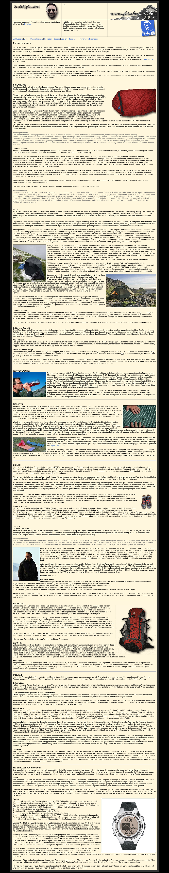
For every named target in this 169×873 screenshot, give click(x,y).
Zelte (26, 39)
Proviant (82, 39)
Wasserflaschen (36, 39)
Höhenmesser (92, 39)
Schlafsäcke (18, 39)
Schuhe (57, 39)
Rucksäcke (72, 39)
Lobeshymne (148, 59)
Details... (27, 24)
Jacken (64, 39)
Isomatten (48, 39)
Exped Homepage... (58, 446)
